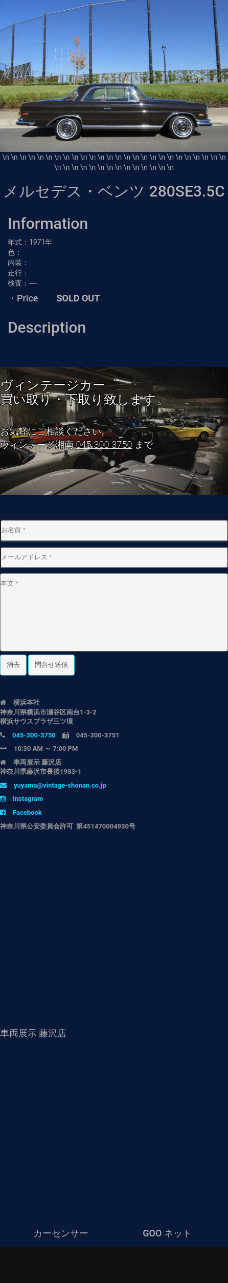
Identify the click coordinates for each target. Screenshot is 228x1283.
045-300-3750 (104, 444)
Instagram (21, 798)
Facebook (21, 812)
